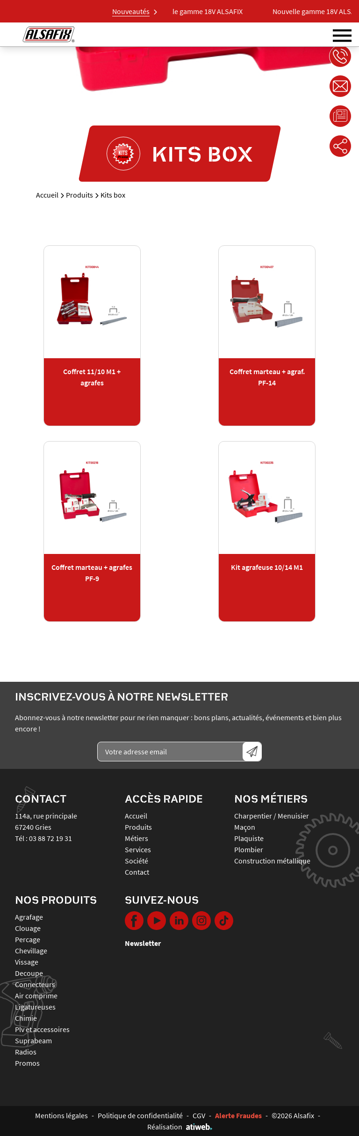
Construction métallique (272, 860)
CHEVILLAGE (31, 950)
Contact (137, 872)
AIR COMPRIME (36, 995)
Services (138, 849)
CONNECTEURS (35, 984)
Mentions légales (61, 1115)
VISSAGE (26, 961)
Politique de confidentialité (140, 1115)
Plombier (248, 849)
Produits (79, 194)
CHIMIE (26, 1018)
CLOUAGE (28, 928)
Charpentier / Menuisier (271, 815)
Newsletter (143, 943)
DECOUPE (29, 973)
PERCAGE (27, 939)
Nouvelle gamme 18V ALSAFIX (201, 11)
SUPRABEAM (33, 1040)
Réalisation (179, 1126)
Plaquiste (249, 838)
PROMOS (27, 1063)
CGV (199, 1115)
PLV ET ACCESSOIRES (42, 1029)
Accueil (47, 194)
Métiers (136, 838)
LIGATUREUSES (35, 1006)
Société (136, 860)
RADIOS (25, 1051)
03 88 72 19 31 (50, 838)
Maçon (244, 827)
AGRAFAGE (29, 917)
